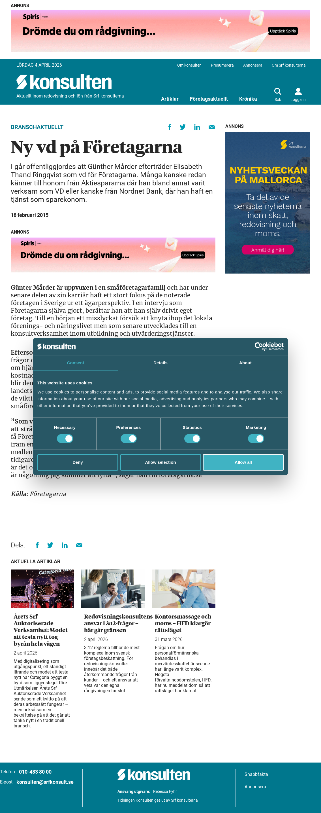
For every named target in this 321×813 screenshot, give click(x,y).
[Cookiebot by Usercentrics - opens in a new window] (259, 346)
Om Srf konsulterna (289, 65)
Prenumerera (222, 65)
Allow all (243, 462)
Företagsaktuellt (209, 99)
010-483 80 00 (35, 772)
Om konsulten (189, 65)
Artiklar (170, 99)
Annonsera (252, 65)
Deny (77, 462)
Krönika (248, 99)
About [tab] (245, 362)
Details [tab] (160, 362)
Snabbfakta (256, 774)
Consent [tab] (75, 362)
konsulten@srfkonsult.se (45, 782)
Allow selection (160, 462)
